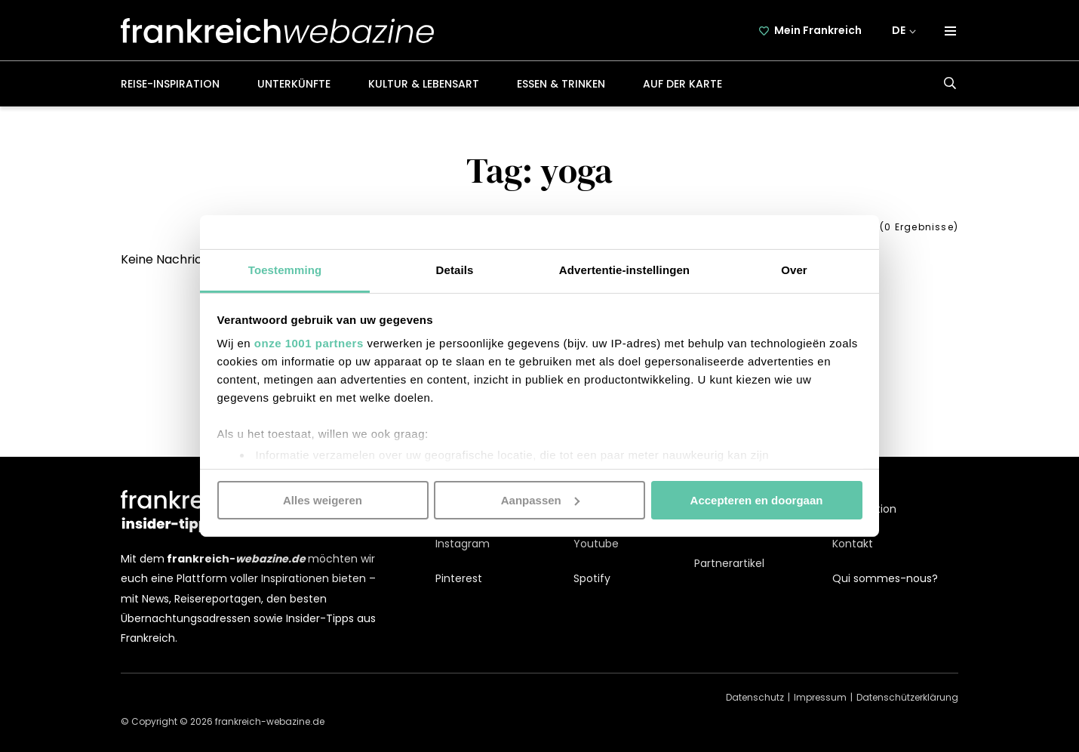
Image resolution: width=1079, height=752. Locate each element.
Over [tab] (794, 270)
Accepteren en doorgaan (756, 499)
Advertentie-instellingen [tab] (624, 270)
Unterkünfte (293, 83)
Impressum (820, 697)
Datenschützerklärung (907, 697)
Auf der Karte (682, 83)
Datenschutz (755, 697)
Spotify (591, 578)
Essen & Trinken (561, 83)
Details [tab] (455, 270)
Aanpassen (540, 499)
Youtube (596, 543)
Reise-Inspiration (170, 83)
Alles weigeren (322, 499)
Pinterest (458, 578)
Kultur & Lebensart (423, 83)
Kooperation (864, 508)
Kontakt (852, 543)
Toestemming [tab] (285, 270)
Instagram (462, 543)
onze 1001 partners (309, 343)
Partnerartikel (729, 563)
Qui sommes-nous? (885, 578)
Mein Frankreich (818, 30)
